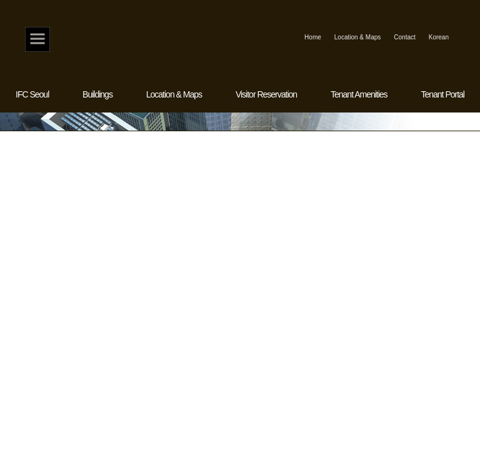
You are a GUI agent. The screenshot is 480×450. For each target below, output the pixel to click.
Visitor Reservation (266, 94)
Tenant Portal (442, 94)
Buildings (97, 94)
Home (37, 39)
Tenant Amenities (359, 94)
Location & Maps (357, 37)
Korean (439, 37)
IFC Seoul (32, 94)
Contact (404, 37)
